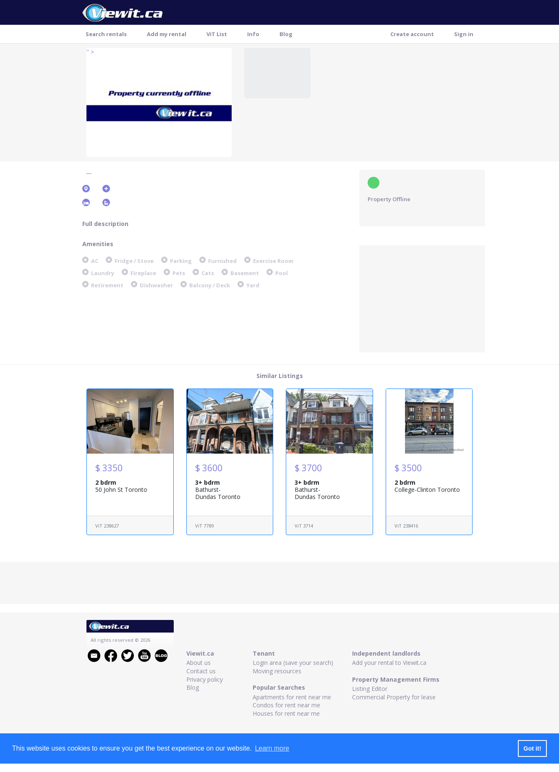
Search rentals (106, 34)
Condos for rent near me (286, 705)
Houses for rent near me (286, 713)
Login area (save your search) (293, 663)
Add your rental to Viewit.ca (389, 663)
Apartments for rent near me (292, 697)
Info (253, 34)
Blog (286, 34)
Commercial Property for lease (394, 697)
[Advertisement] (422, 297)
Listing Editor (369, 689)
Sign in (463, 34)
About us (198, 663)
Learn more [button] (272, 748)
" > (90, 52)
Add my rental (166, 34)
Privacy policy (204, 679)
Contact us (201, 671)
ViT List (216, 34)
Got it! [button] (532, 748)
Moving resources (277, 671)
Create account (412, 34)
